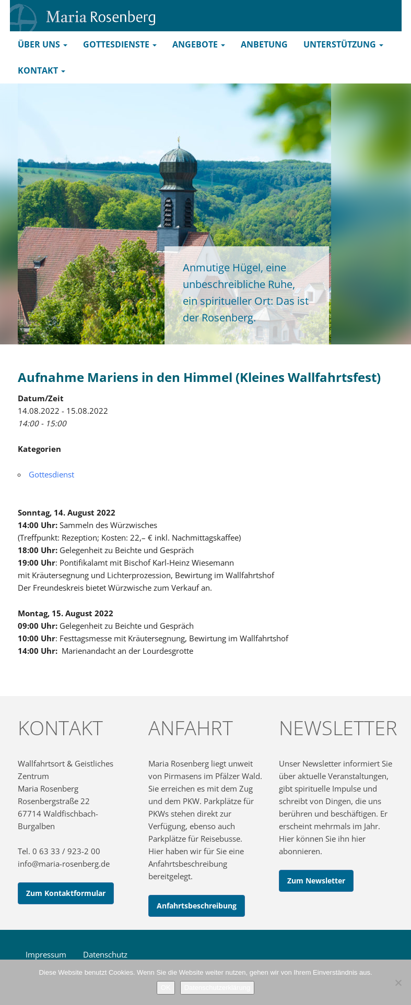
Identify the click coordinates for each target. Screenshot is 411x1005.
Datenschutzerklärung (217, 987)
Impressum (46, 954)
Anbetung (264, 44)
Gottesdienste (120, 44)
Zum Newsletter (316, 881)
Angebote (198, 44)
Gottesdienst (51, 474)
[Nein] (398, 982)
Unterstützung (343, 44)
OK (166, 987)
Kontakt (41, 70)
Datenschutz (105, 954)
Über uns (42, 44)
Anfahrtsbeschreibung (197, 906)
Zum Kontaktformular (65, 893)
